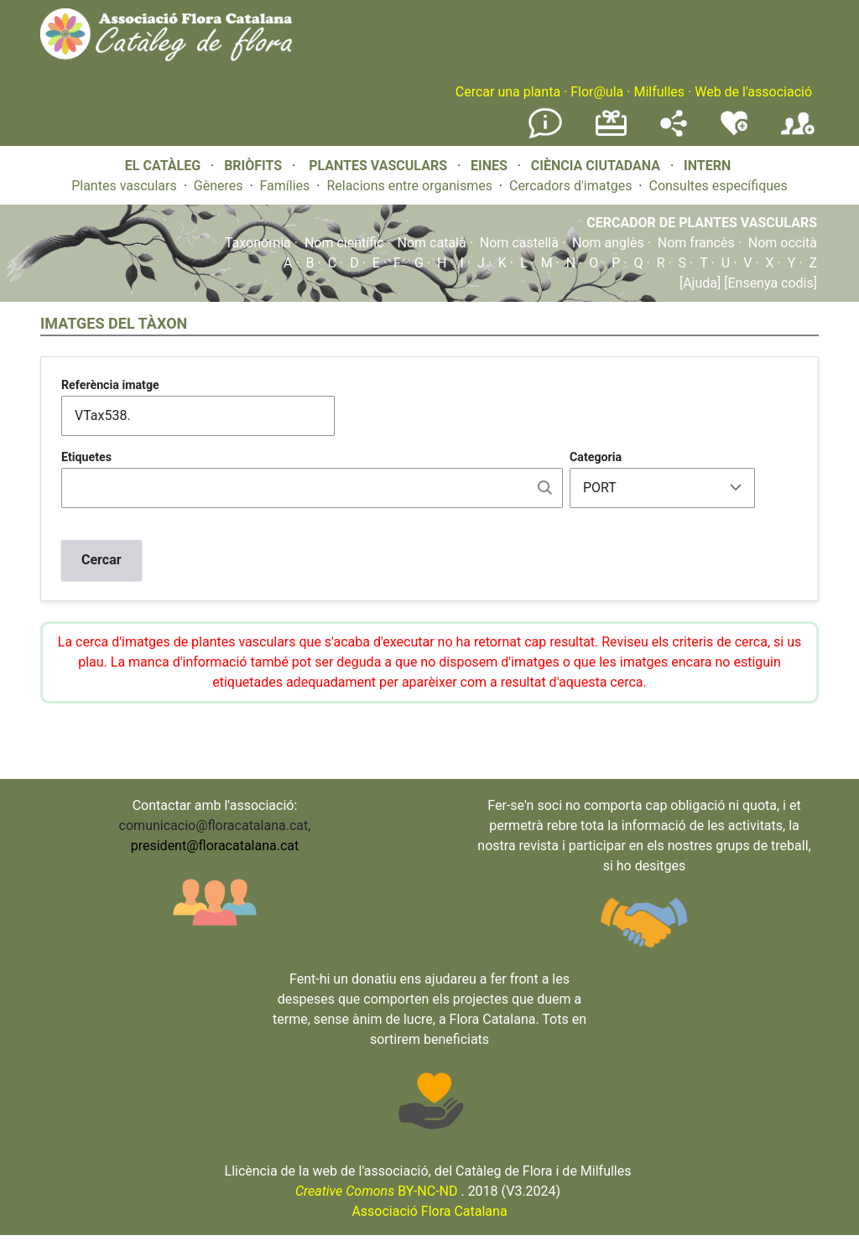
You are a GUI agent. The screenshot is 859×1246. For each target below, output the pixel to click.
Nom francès (696, 243)
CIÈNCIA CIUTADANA (595, 166)
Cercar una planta (508, 92)
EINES (489, 166)
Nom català (432, 243)
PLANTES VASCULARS (378, 166)
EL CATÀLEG (162, 166)
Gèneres (218, 186)
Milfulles (659, 92)
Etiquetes (86, 457)
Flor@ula (596, 92)
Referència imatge (110, 385)
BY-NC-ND (376, 1191)
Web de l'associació (753, 92)
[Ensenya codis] (769, 283)
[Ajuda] (700, 283)
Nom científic (344, 243)
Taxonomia (258, 243)
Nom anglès (608, 243)
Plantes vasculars (124, 186)
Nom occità (782, 243)
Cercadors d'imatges (570, 186)
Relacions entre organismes (409, 186)
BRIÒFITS (254, 166)
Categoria (596, 457)
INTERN (707, 166)
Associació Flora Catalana (429, 1211)
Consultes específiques (717, 186)
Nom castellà (519, 243)
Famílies (285, 186)
